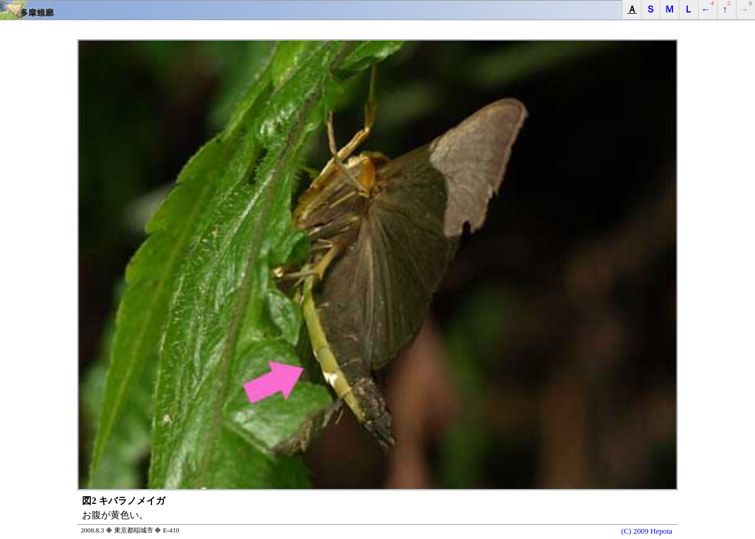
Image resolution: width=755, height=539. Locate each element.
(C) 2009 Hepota (646, 531)
